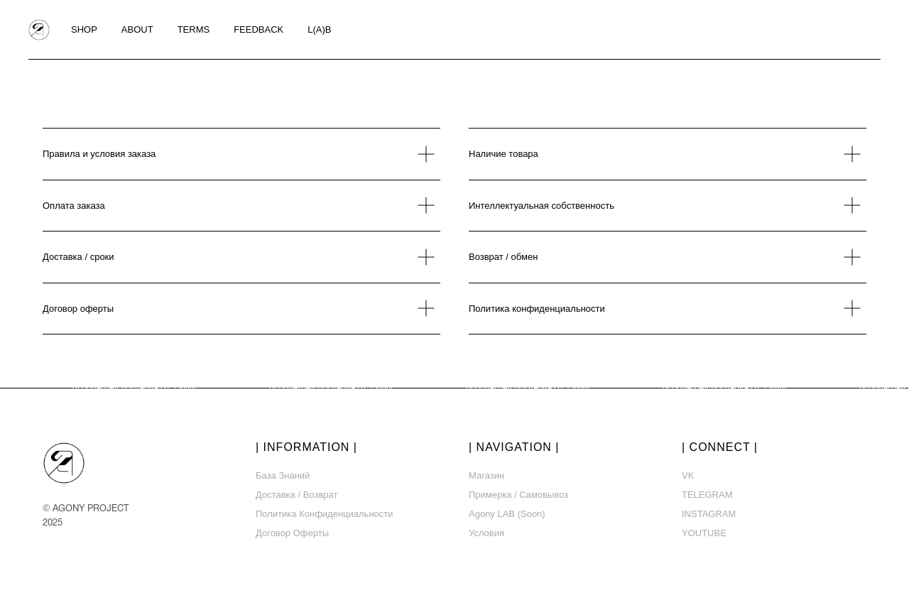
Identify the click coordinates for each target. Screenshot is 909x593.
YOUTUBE (704, 533)
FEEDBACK (258, 29)
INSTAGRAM (709, 513)
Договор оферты (292, 533)
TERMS (194, 29)
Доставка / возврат (296, 494)
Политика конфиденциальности (324, 513)
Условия (486, 533)
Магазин (486, 475)
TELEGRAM (707, 494)
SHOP (84, 29)
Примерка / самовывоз (518, 494)
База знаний (283, 475)
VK (688, 475)
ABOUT (137, 29)
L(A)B (319, 29)
